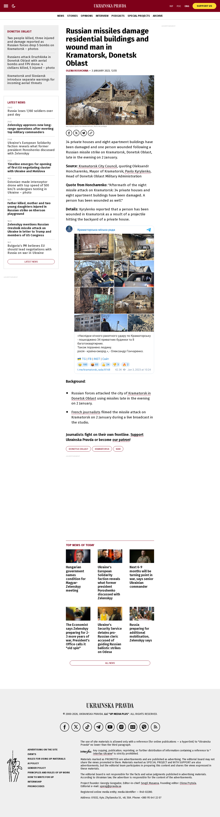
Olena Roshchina (77, 70)
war (118, 449)
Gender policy (37, 768)
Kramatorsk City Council (97, 166)
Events (32, 754)
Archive (158, 15)
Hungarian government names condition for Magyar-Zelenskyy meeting (76, 578)
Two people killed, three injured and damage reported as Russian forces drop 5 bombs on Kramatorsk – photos (30, 43)
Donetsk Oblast (78, 449)
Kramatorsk (102, 449)
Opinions (87, 15)
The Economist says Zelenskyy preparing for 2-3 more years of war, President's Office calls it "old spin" (78, 636)
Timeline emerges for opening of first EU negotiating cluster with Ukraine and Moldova (29, 167)
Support (136, 435)
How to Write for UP (41, 777)
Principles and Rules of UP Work (49, 772)
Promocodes (36, 786)
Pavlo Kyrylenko (137, 171)
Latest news (16, 102)
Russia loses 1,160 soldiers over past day (30, 112)
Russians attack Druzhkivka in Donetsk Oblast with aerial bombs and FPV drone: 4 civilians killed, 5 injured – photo (31, 62)
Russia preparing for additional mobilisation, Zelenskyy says (141, 632)
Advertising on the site (42, 749)
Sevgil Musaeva (150, 783)
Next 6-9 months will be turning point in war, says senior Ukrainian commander (141, 577)
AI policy (33, 763)
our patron (121, 440)
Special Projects (139, 15)
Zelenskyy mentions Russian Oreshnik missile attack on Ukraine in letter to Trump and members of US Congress (29, 230)
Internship (35, 781)
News (60, 15)
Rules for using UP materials (47, 758)
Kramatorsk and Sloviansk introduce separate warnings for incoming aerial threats (31, 79)
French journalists (85, 412)
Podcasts (118, 15)
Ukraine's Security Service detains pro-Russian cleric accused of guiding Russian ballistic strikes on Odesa (110, 638)
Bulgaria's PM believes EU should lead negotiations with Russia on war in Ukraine (30, 249)
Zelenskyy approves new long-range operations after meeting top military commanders (30, 128)
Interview (102, 15)
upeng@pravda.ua (110, 786)
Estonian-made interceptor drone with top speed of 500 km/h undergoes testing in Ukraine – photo (28, 187)
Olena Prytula (188, 783)
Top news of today (80, 545)
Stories (72, 15)
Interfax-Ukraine (102, 753)
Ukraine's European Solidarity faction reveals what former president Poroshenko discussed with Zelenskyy (109, 582)
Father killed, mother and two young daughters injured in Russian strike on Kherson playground (29, 208)
